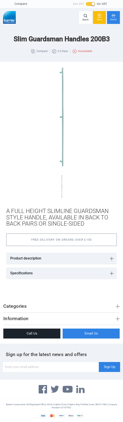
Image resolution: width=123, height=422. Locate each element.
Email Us (91, 333)
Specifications (21, 273)
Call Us (32, 333)
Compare (20, 4)
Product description (25, 258)
